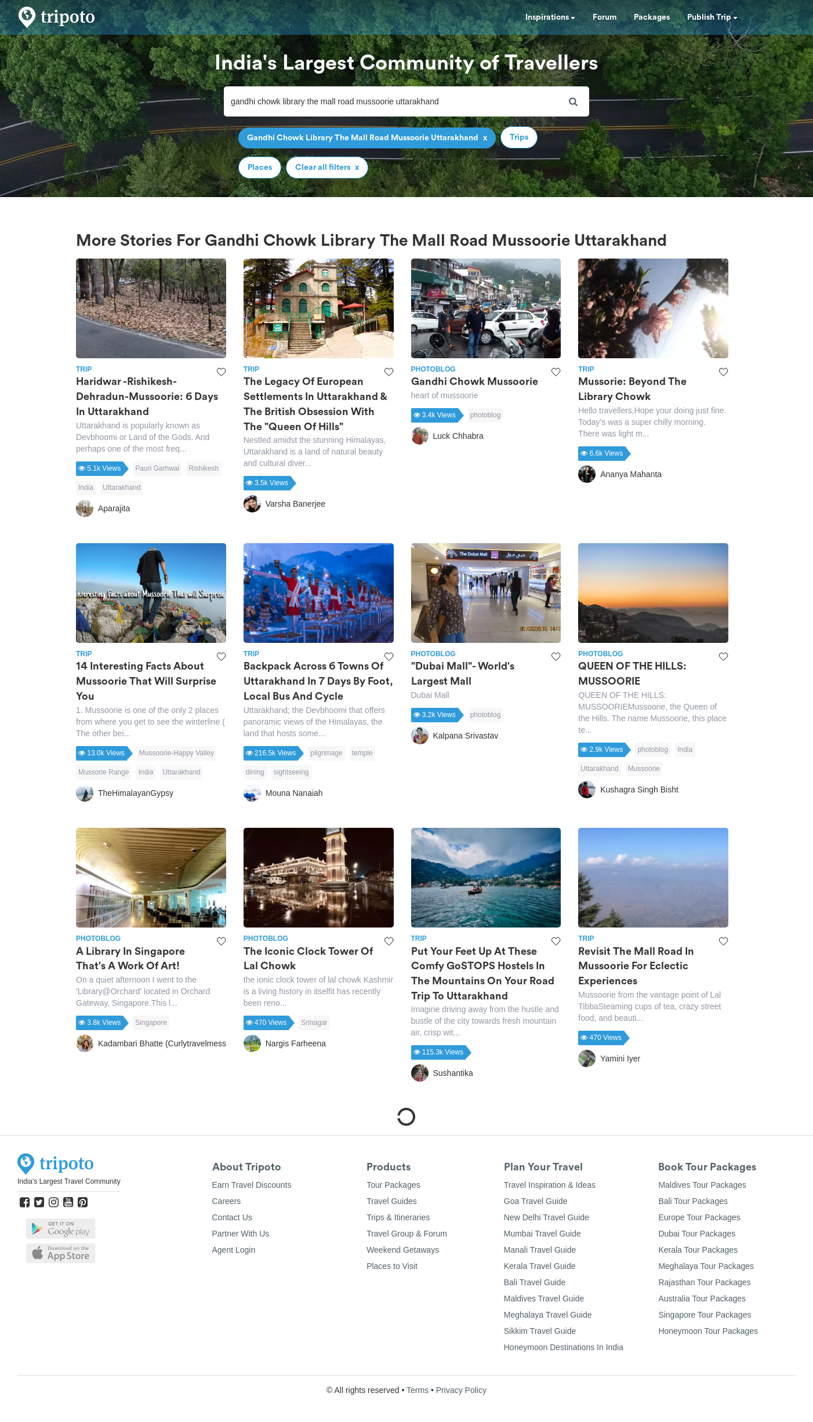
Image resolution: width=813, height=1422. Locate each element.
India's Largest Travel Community (69, 1181)
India (85, 487)
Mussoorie (644, 769)
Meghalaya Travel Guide (548, 1314)
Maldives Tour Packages (702, 1185)
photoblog (485, 415)
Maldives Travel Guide (544, 1298)
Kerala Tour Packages (698, 1249)
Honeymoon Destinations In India (563, 1347)
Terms (418, 1390)
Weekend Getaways (402, 1249)
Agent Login (234, 1249)
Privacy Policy (461, 1390)
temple (362, 753)
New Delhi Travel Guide (546, 1217)
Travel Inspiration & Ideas (550, 1185)
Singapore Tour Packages (704, 1314)
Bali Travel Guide (535, 1282)
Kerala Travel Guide (540, 1266)
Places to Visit (392, 1266)
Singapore (151, 1023)
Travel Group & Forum (406, 1233)
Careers (226, 1201)
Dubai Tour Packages (696, 1233)
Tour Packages (393, 1185)
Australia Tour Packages (702, 1298)
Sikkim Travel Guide (540, 1331)
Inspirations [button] (550, 17)
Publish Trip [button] (712, 17)
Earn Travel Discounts (252, 1185)
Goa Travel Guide (536, 1201)
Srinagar (314, 1023)
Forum (604, 17)
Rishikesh (203, 468)
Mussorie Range (103, 772)
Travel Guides (391, 1201)
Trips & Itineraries (398, 1217)
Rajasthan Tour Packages (704, 1282)
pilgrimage (326, 753)
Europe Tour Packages (699, 1217)
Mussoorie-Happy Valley (176, 753)
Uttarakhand (121, 487)
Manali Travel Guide (540, 1249)
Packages (652, 17)
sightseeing (291, 772)
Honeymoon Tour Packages (708, 1331)
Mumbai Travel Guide (542, 1233)
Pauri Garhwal (157, 468)
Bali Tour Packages (693, 1201)
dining (255, 772)
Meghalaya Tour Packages (706, 1266)
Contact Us (232, 1217)
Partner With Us (241, 1233)
